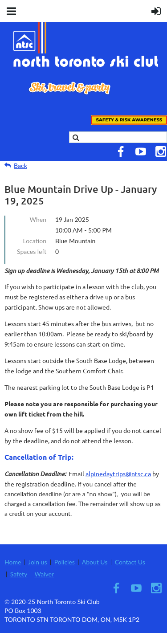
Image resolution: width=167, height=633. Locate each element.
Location (34, 241)
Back (20, 165)
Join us (37, 562)
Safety (19, 574)
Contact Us (130, 562)
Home (12, 562)
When (38, 219)
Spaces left (31, 251)
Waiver (44, 574)
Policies (64, 562)
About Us (95, 562)
